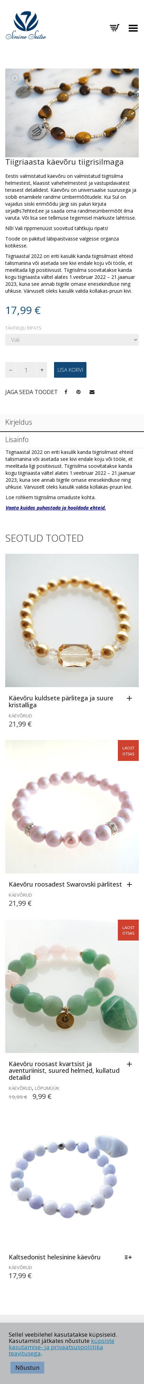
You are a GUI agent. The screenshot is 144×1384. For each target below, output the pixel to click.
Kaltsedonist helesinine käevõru (55, 1257)
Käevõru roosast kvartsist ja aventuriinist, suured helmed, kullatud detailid (64, 1071)
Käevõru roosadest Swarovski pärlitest (65, 884)
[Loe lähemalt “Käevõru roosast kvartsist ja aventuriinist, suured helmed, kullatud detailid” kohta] (131, 1064)
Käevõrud (20, 716)
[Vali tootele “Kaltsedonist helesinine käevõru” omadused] (130, 1257)
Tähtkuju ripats (23, 328)
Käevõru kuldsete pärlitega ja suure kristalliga (61, 701)
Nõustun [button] (27, 1367)
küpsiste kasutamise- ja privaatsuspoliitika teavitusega (61, 1347)
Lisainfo (17, 439)
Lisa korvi (70, 369)
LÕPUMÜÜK (47, 1088)
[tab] (72, 423)
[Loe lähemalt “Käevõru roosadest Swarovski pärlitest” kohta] (131, 885)
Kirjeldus (18, 422)
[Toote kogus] (26, 370)
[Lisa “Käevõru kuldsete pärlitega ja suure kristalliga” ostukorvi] (131, 698)
